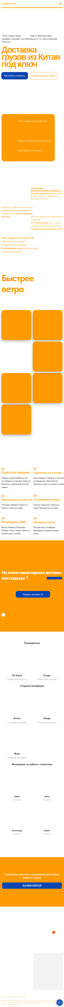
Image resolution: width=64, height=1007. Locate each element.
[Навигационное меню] (60, 4)
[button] (14, 75)
